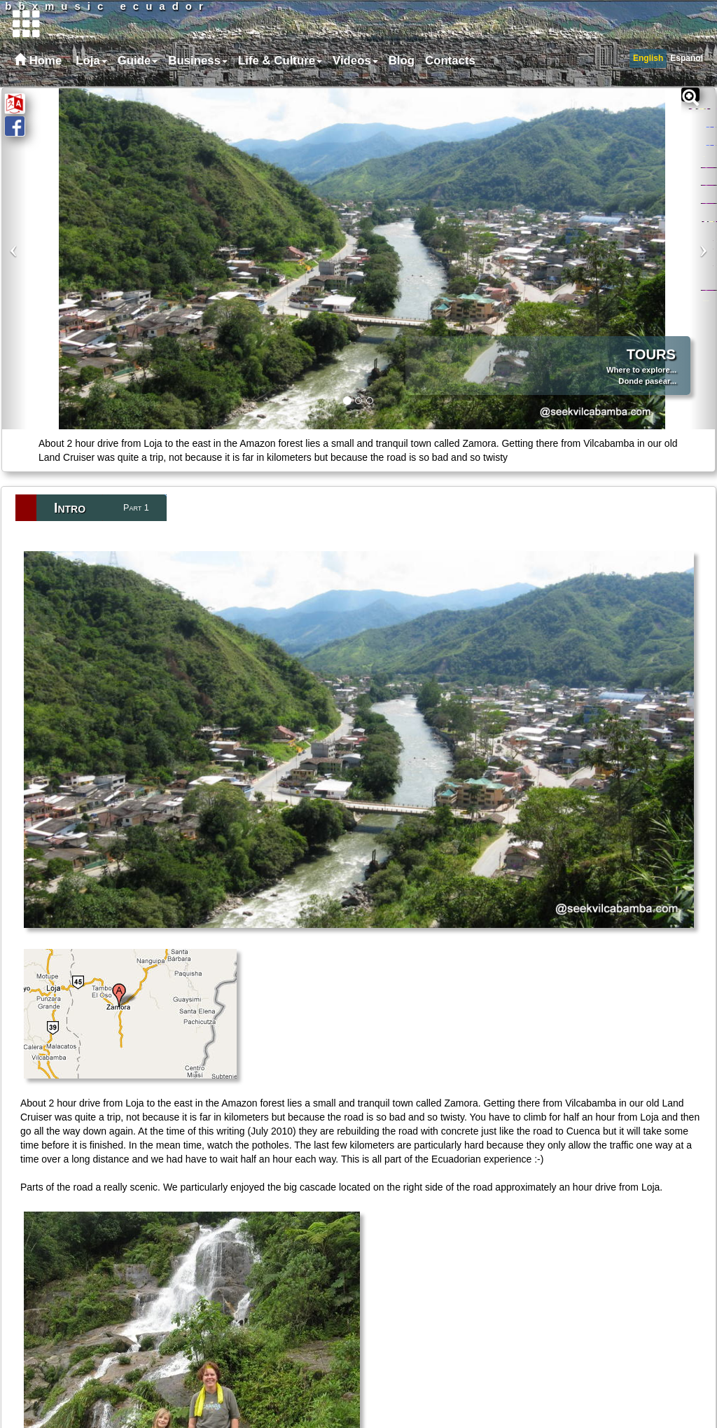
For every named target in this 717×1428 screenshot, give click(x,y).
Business (198, 60)
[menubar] (274, 61)
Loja (91, 60)
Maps (703, 173)
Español (686, 58)
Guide (138, 60)
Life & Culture (280, 60)
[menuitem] (90, 61)
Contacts (450, 60)
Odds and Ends (705, 301)
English (648, 58)
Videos (355, 60)
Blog (402, 60)
